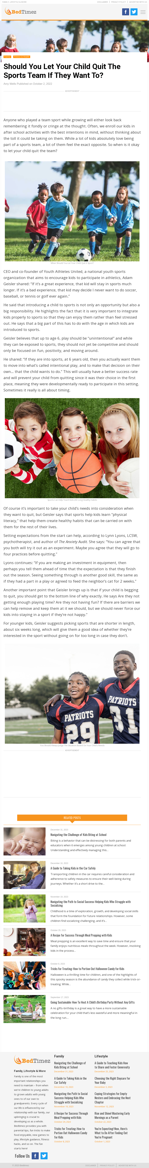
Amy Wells (10, 83)
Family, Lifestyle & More (14, 2)
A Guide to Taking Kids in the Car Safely (73, 868)
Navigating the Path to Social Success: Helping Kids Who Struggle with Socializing (91, 903)
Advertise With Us (138, 2)
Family (7, 57)
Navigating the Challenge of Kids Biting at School (78, 834)
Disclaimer (102, 2)
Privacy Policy (118, 2)
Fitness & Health (21, 57)
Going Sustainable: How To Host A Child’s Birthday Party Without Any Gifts (92, 1002)
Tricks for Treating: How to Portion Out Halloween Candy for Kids (87, 969)
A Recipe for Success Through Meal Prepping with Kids (81, 935)
